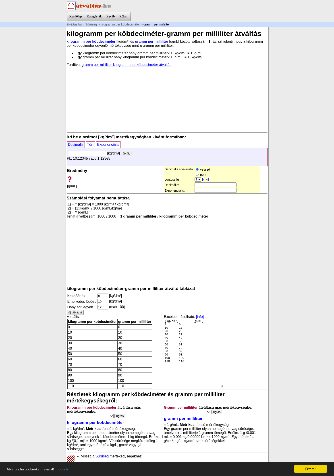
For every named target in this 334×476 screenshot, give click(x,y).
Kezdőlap (75, 16)
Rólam (123, 16)
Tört (90, 144)
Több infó (62, 469)
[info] (205, 179)
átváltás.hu (74, 24)
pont (201, 174)
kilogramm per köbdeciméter (120, 24)
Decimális (75, 144)
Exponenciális (108, 144)
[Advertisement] (167, 99)
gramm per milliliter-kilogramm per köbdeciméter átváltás (126, 65)
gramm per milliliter (151, 41)
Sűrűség (91, 24)
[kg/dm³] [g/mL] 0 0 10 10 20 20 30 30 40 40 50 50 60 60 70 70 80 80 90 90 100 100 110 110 (193, 353)
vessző (203, 169)
